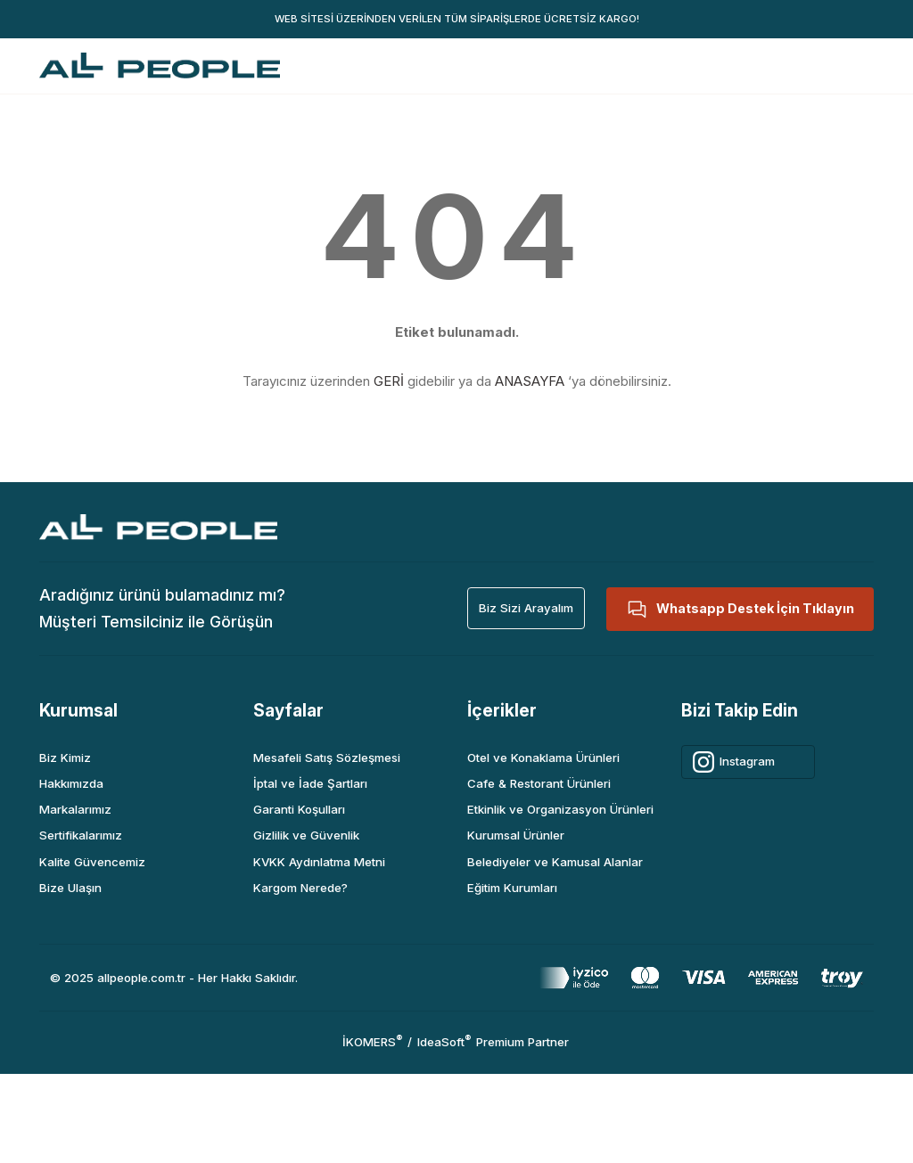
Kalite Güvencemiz (92, 862)
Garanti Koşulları (299, 809)
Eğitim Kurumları (512, 887)
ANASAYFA (529, 381)
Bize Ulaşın (70, 887)
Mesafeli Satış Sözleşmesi (326, 757)
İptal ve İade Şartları (310, 783)
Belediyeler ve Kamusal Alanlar (555, 862)
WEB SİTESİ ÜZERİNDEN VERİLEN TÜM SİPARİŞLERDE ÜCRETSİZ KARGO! (457, 18)
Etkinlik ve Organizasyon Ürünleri (560, 809)
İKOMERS (372, 1042)
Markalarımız (75, 809)
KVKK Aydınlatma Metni (319, 862)
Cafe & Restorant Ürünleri (539, 783)
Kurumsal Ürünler (515, 835)
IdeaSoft (444, 1042)
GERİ (389, 381)
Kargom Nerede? (300, 887)
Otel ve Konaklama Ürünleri (543, 757)
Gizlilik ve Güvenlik (306, 835)
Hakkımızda (71, 783)
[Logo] (159, 65)
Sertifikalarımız (80, 835)
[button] (526, 608)
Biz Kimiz (65, 757)
